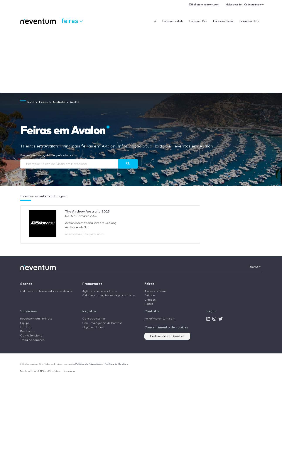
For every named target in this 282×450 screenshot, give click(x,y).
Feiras (149, 284)
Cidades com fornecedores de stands (46, 291)
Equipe (25, 323)
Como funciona (31, 335)
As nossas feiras (155, 291)
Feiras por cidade (172, 21)
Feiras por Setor (223, 21)
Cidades (149, 299)
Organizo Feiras (93, 327)
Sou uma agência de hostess (102, 323)
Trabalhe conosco (32, 340)
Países (148, 304)
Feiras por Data (249, 21)
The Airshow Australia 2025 (87, 211)
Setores (149, 295)
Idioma (255, 266)
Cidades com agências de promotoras (108, 295)
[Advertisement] (141, 60)
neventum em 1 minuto (36, 318)
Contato (26, 327)
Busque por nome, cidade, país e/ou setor (49, 155)
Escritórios (27, 331)
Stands (26, 284)
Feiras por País (198, 21)
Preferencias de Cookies (167, 336)
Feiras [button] (72, 21)
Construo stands (93, 318)
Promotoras (92, 284)
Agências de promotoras (99, 291)
